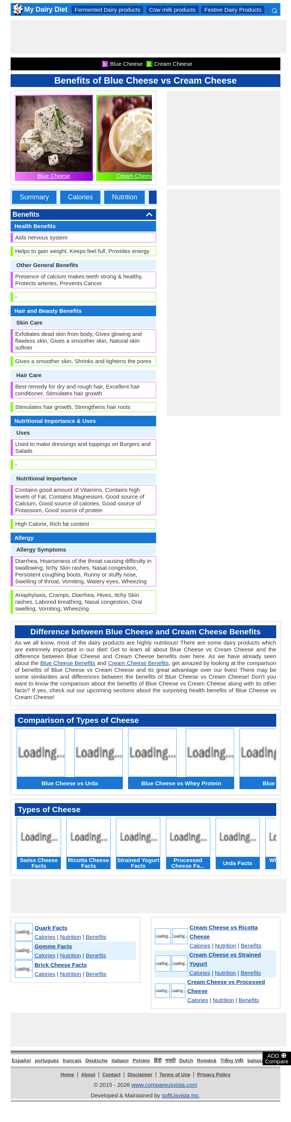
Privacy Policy (213, 1074)
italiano (120, 1060)
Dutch (186, 1060)
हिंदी (157, 1060)
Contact (111, 1074)
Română (206, 1060)
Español (21, 1060)
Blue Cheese (54, 175)
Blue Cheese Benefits (67, 663)
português (47, 1060)
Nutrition (124, 197)
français (72, 1060)
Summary (34, 197)
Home (67, 1074)
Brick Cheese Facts (60, 965)
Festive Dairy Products (232, 9)
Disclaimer (139, 1074)
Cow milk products (172, 9)
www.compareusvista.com (164, 1085)
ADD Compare (277, 1058)
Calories (80, 197)
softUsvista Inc (180, 1095)
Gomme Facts (53, 946)
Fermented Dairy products (107, 9)
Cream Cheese (135, 175)
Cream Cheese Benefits (138, 663)
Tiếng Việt (231, 1060)
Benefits (96, 937)
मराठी (170, 1060)
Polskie (141, 1060)
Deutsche (97, 1060)
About (88, 1074)
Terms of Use (175, 1074)
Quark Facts (50, 928)
